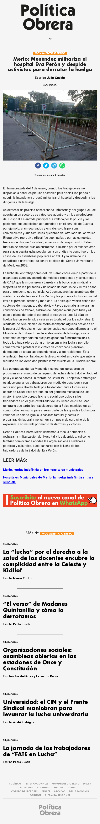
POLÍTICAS (15, 784)
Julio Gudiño (56, 78)
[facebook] (38, 166)
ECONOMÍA (26, 788)
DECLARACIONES (79, 791)
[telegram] (54, 166)
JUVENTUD (73, 788)
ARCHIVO (59, 791)
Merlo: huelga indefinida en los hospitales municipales (43, 470)
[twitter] (46, 166)
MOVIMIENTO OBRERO (50, 53)
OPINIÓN (35, 795)
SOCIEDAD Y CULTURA (50, 788)
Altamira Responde (58, 795)
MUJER (87, 784)
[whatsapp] (62, 166)
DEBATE (45, 791)
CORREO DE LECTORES (24, 791)
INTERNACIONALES (36, 784)
